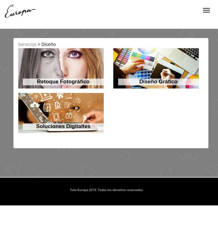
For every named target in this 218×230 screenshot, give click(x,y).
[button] (61, 68)
